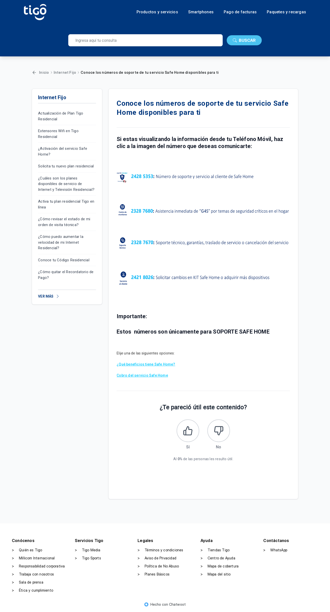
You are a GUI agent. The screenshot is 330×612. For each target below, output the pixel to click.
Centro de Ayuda (218, 558)
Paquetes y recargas (286, 12)
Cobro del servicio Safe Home (142, 375)
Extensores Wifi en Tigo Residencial (58, 134)
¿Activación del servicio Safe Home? (62, 151)
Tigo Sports (88, 558)
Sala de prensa (27, 582)
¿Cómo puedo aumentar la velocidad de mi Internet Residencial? (60, 242)
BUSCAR (244, 40)
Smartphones (201, 12)
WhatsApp (275, 550)
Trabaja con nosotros (33, 574)
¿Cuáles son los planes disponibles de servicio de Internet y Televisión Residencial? (66, 184)
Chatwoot (177, 604)
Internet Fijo (65, 72)
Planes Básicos (154, 574)
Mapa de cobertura (220, 566)
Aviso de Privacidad (157, 558)
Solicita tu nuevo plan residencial (66, 166)
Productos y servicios (157, 12)
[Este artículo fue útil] (188, 430)
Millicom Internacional (33, 558)
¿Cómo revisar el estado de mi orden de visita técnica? (64, 222)
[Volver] (34, 72)
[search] (145, 40)
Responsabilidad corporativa (38, 566)
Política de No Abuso (158, 566)
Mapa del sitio (216, 574)
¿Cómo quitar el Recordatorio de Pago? (65, 275)
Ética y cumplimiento (32, 590)
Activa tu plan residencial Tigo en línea (66, 204)
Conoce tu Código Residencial (63, 260)
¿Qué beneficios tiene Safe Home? (146, 364)
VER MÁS (48, 296)
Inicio (44, 72)
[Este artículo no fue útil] (218, 430)
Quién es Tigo (27, 550)
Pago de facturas (240, 12)
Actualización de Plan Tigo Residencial (60, 116)
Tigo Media (88, 550)
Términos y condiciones (160, 550)
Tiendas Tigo (215, 550)
